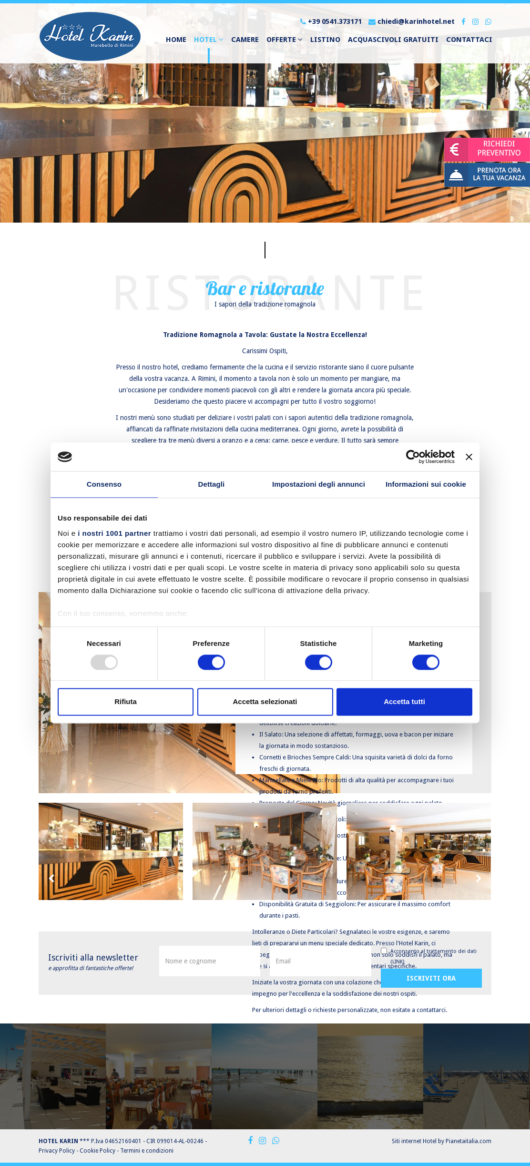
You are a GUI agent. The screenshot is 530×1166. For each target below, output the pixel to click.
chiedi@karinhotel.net (411, 21)
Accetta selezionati (265, 702)
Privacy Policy (57, 1150)
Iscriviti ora (431, 978)
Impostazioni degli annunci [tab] (318, 484)
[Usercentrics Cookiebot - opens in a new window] (413, 457)
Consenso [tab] (104, 484)
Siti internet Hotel (414, 1141)
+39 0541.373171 (331, 21)
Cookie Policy (97, 1150)
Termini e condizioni (146, 1150)
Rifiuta (125, 702)
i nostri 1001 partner (114, 533)
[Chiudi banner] (469, 456)
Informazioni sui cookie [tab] (426, 484)
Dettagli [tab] (211, 484)
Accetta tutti (404, 702)
